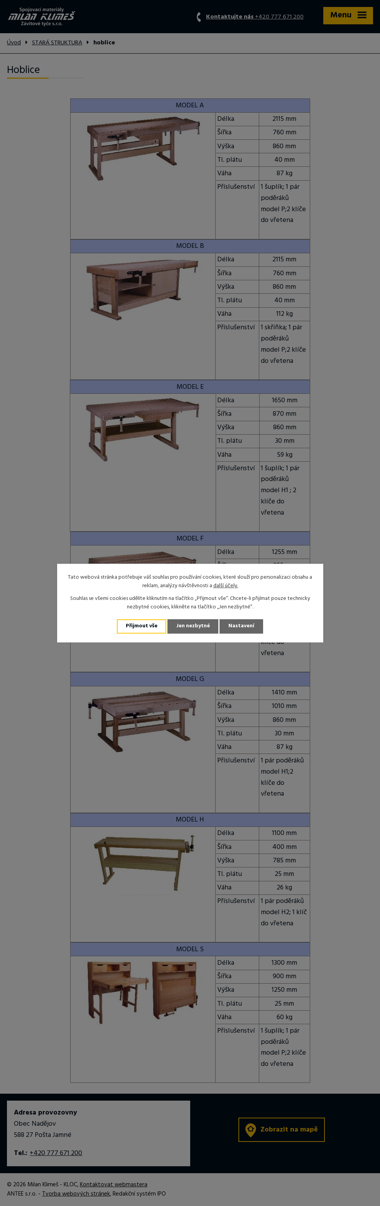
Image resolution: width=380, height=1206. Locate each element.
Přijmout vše (141, 626)
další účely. (225, 585)
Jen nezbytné (193, 626)
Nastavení (242, 626)
